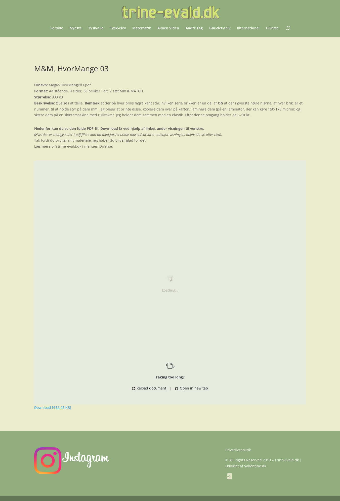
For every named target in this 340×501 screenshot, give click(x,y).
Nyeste (76, 28)
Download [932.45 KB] (52, 407)
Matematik (141, 28)
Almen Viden (168, 28)
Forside (57, 28)
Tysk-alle (95, 28)
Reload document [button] (149, 388)
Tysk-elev (118, 28)
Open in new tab (191, 388)
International (248, 28)
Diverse (272, 28)
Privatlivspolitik (238, 450)
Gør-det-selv (219, 28)
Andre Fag (194, 28)
